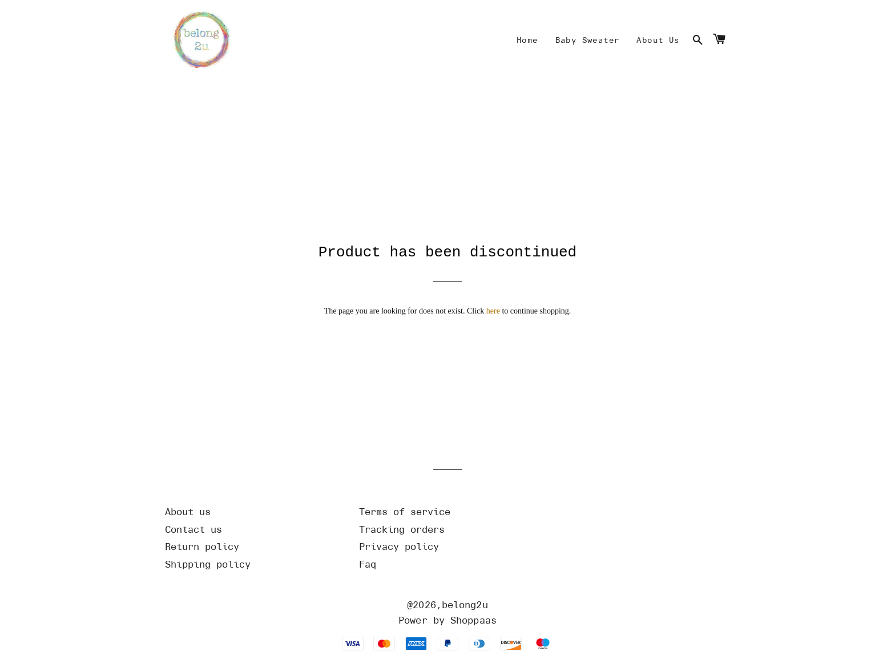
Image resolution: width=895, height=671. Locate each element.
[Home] (199, 41)
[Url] (253, 524)
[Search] (698, 40)
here (493, 323)
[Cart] (719, 41)
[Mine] (527, 40)
